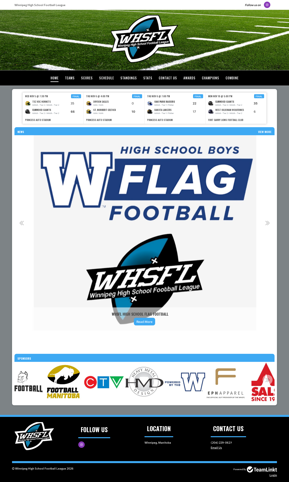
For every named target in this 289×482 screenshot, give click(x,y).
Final (76, 96)
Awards (189, 78)
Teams (70, 78)
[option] (53, 108)
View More (265, 131)
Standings (128, 78)
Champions (210, 78)
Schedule (106, 78)
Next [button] (268, 223)
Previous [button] (21, 223)
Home (55, 78)
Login (273, 475)
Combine (232, 78)
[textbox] (144, 339)
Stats (147, 78)
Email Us (216, 447)
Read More (144, 321)
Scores (87, 78)
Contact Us (168, 78)
